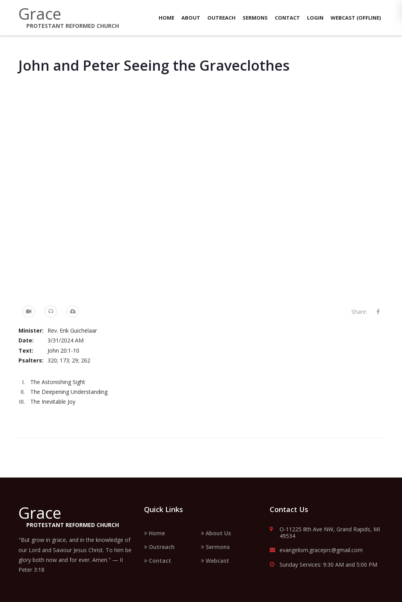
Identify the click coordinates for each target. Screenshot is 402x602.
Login (315, 17)
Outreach (221, 17)
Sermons (255, 17)
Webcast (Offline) (356, 17)
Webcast (215, 560)
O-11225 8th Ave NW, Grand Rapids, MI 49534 (325, 533)
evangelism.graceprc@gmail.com (316, 550)
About (190, 17)
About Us (216, 533)
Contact (287, 17)
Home (166, 17)
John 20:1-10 (63, 350)
